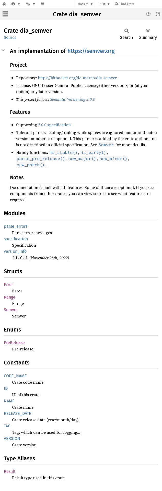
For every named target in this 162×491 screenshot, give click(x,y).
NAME (9, 400)
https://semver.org (91, 51)
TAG (7, 426)
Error (8, 284)
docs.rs (83, 4)
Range (9, 297)
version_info (15, 251)
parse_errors (15, 226)
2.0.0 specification (54, 125)
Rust (102, 4)
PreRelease (14, 342)
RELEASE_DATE (17, 413)
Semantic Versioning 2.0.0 (72, 99)
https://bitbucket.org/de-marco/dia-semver (77, 78)
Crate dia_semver (77, 14)
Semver (11, 309)
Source (10, 37)
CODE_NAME (15, 375)
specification (16, 238)
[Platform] (30, 4)
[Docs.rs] (4, 4)
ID (6, 388)
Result (10, 471)
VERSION (12, 438)
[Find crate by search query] (140, 4)
